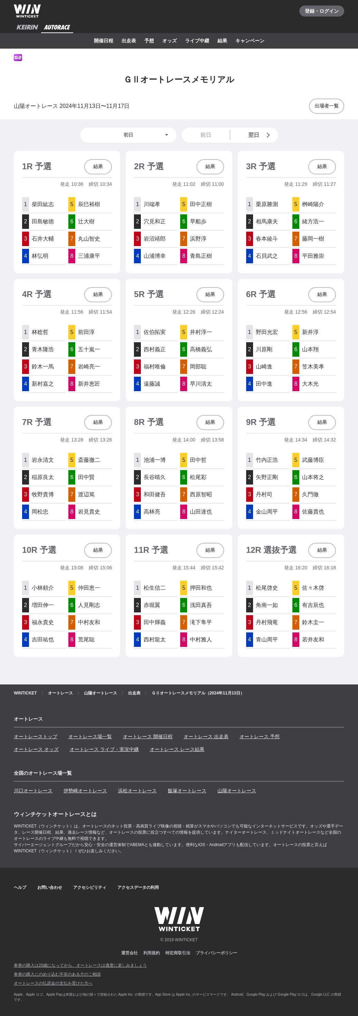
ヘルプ (20, 887)
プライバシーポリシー (216, 953)
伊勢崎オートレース (85, 790)
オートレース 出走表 (206, 736)
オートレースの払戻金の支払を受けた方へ (53, 983)
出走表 (129, 40)
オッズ (169, 40)
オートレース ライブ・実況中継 (104, 749)
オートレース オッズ (36, 749)
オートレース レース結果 (177, 749)
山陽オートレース (236, 790)
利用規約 (151, 953)
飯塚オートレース (187, 790)
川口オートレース (33, 790)
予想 (149, 40)
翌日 (260, 135)
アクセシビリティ (89, 887)
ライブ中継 (197, 40)
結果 (222, 40)
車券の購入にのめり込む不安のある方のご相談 (57, 974)
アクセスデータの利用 (138, 887)
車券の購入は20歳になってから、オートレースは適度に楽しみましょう (80, 965)
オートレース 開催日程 (148, 736)
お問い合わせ (49, 887)
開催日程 (103, 40)
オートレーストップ (35, 736)
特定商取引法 (177, 953)
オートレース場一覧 (90, 736)
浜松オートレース (137, 790)
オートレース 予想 (260, 736)
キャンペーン (249, 40)
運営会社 (129, 953)
